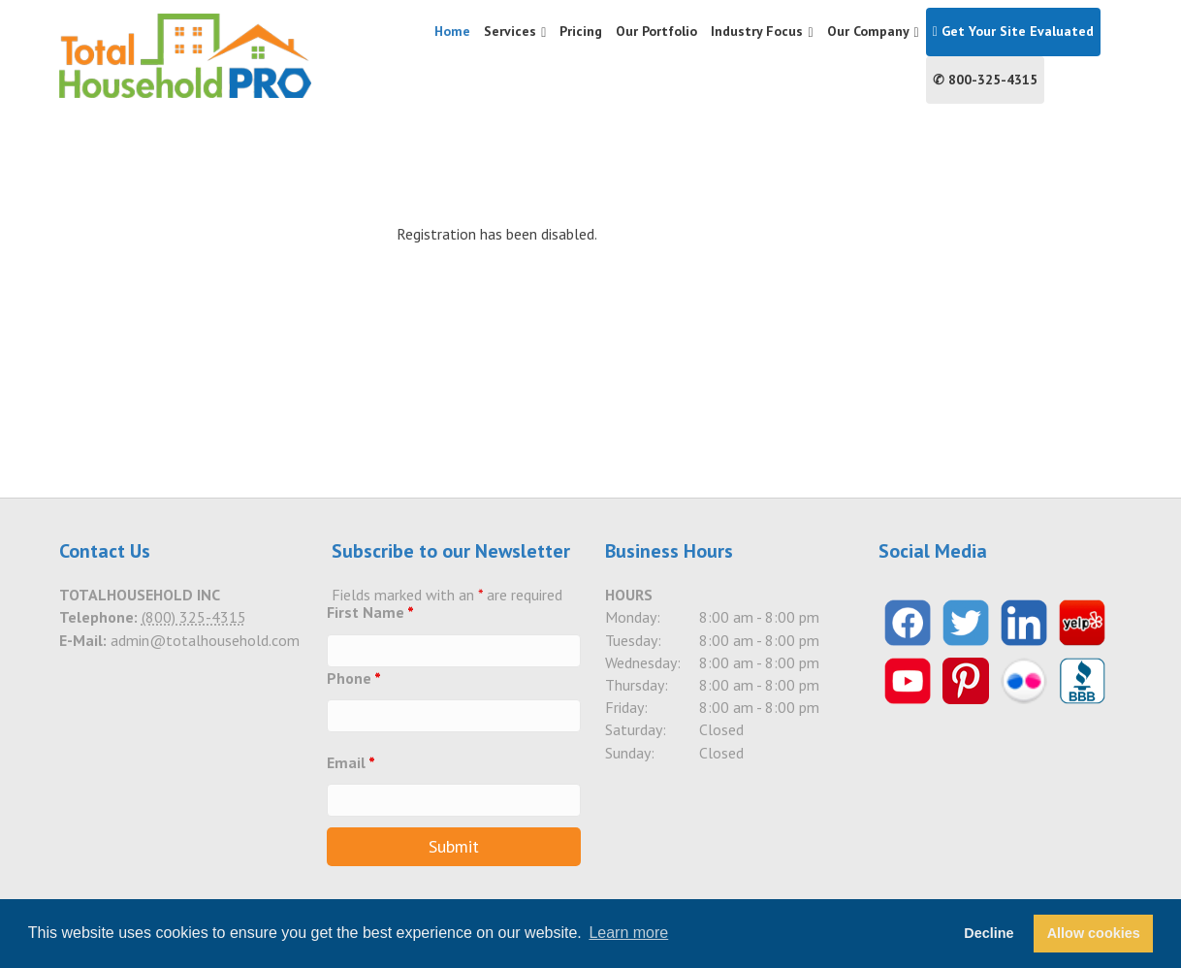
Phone (354, 678)
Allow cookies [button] (1093, 933)
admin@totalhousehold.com (205, 640)
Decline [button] (988, 933)
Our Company (868, 31)
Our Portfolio (656, 31)
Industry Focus (757, 31)
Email (351, 762)
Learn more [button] (628, 932)
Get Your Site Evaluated (1013, 31)
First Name (370, 612)
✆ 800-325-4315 (985, 79)
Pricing (580, 31)
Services (510, 31)
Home (452, 31)
